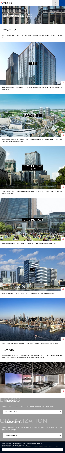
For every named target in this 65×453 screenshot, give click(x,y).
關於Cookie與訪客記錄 (15, 445)
